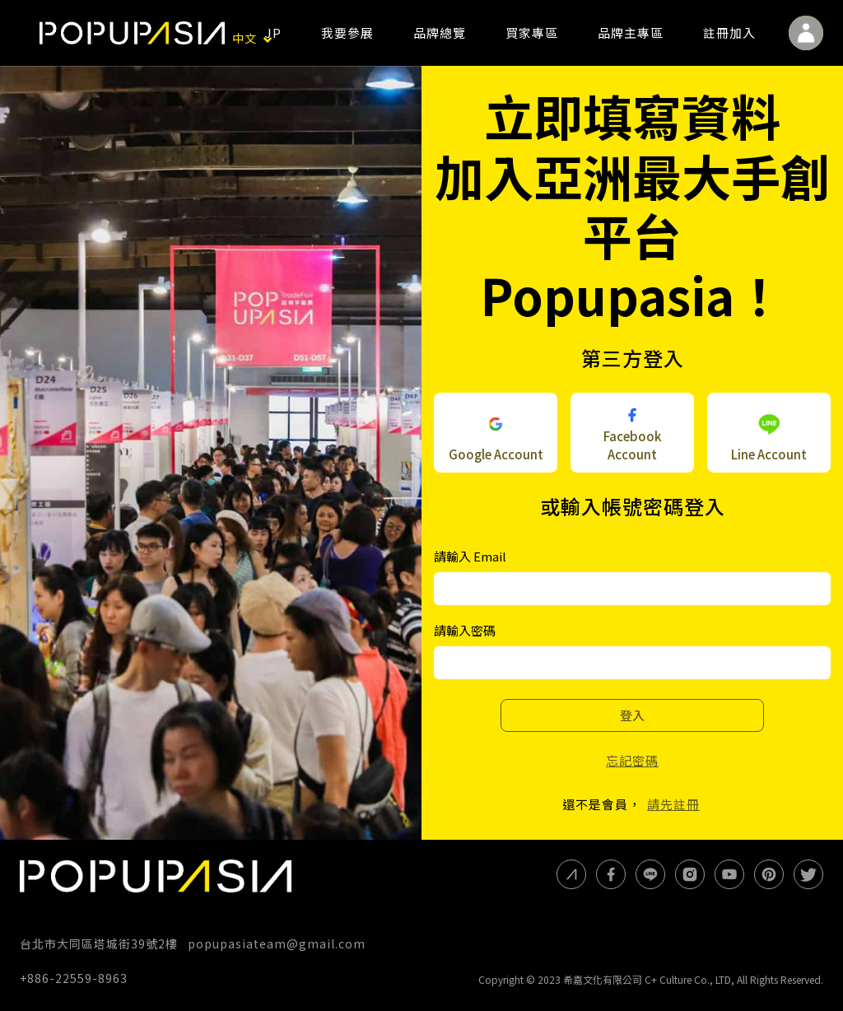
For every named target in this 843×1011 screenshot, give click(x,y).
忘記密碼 (632, 760)
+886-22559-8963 (74, 978)
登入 (632, 715)
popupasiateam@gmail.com (277, 943)
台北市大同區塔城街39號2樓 (99, 943)
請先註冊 (673, 804)
